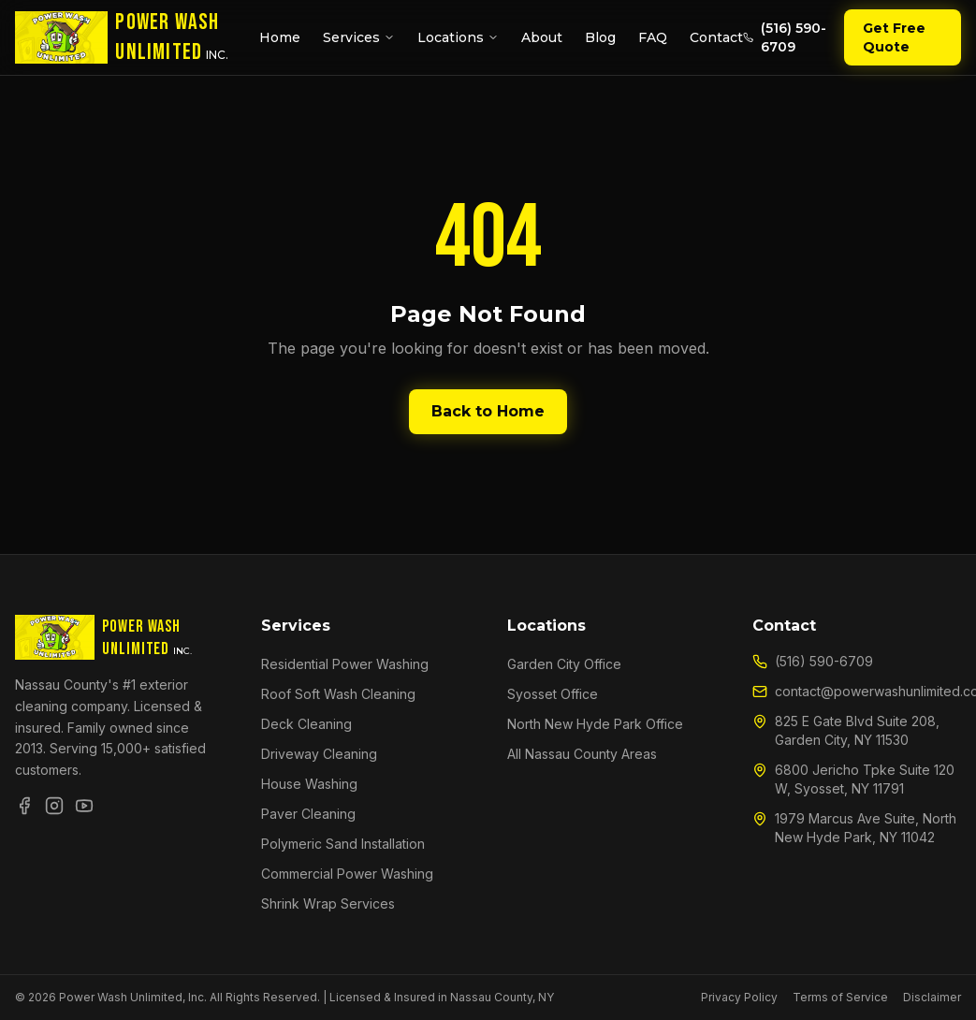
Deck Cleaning (306, 724)
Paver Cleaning (308, 814)
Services (359, 37)
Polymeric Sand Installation (343, 844)
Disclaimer (932, 997)
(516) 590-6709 (784, 37)
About (541, 37)
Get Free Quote (894, 37)
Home (279, 37)
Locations (458, 37)
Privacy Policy (739, 997)
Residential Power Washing (345, 664)
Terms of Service (840, 997)
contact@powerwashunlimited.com (856, 691)
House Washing (309, 784)
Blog (600, 37)
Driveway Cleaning (319, 754)
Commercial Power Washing (347, 874)
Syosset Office (552, 694)
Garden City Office (564, 664)
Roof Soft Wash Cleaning (338, 694)
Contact (716, 37)
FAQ (652, 37)
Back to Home (488, 411)
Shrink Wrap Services (328, 903)
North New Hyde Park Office (595, 724)
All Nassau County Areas (582, 754)
